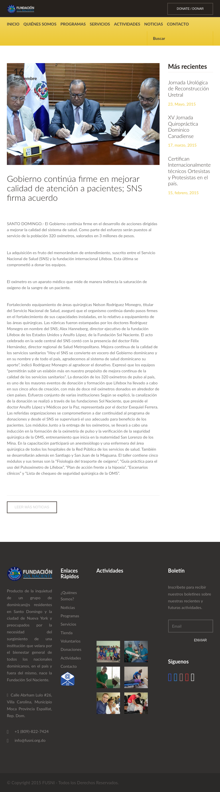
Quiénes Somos (39, 24)
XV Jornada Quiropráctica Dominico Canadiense (183, 126)
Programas (73, 24)
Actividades (127, 24)
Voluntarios (71, 641)
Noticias (153, 24)
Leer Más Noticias (32, 507)
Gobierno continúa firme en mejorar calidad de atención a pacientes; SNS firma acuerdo (74, 188)
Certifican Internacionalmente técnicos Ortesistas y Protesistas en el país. (189, 170)
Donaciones (71, 649)
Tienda (67, 632)
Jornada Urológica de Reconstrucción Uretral (188, 88)
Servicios (100, 24)
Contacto (178, 24)
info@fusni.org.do (30, 740)
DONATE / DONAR (190, 8)
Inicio (13, 24)
